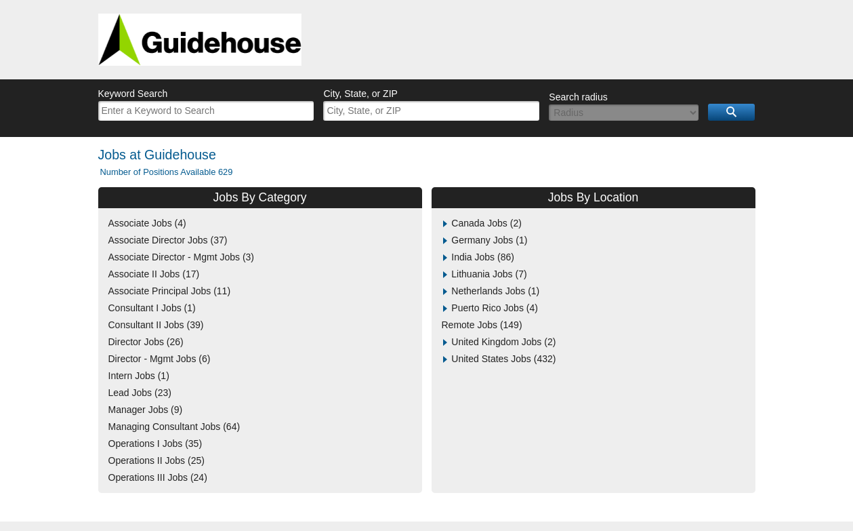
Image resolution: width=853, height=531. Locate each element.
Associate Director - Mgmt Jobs (181, 257)
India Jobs (482, 257)
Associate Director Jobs (168, 240)
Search (731, 112)
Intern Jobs (138, 375)
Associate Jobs (147, 223)
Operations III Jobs (157, 477)
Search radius (578, 97)
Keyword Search (133, 93)
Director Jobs (146, 341)
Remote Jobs (482, 324)
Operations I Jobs (155, 443)
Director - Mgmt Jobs (159, 358)
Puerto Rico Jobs (494, 307)
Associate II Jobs (154, 274)
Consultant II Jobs (156, 324)
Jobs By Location (593, 197)
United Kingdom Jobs (503, 341)
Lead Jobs (139, 392)
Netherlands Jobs (495, 291)
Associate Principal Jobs (169, 291)
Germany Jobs (489, 240)
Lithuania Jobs (488, 274)
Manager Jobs (145, 409)
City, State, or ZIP (360, 93)
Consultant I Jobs (152, 307)
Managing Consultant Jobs (174, 426)
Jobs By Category (259, 197)
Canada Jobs (486, 223)
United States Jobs (503, 358)
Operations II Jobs (156, 460)
